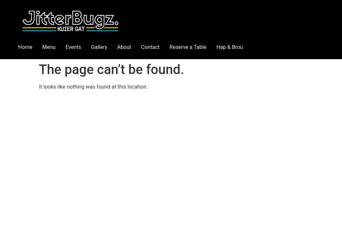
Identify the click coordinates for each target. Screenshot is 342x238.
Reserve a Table (188, 47)
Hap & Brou (229, 47)
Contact (150, 47)
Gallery (99, 47)
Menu (49, 47)
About (124, 47)
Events (73, 47)
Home (25, 47)
